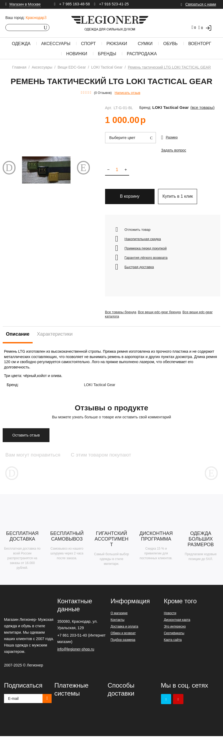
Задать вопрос (173, 152)
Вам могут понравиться (40, 458)
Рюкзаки (116, 43)
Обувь (170, 43)
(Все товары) (191, 108)
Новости (170, 619)
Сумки (145, 43)
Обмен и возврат (123, 639)
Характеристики (54, 337)
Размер (172, 137)
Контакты (117, 626)
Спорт (88, 43)
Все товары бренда (120, 316)
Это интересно (175, 632)
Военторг (199, 43)
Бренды (107, 53)
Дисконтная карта (177, 626)
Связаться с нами (200, 4)
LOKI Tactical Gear (166, 108)
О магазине (119, 619)
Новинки (76, 53)
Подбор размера (122, 646)
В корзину (130, 200)
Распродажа (142, 53)
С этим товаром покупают (129, 458)
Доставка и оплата (124, 632)
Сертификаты (174, 639)
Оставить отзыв (26, 439)
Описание (17, 337)
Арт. (108, 108)
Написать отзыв (127, 93)
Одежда (21, 43)
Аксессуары (55, 43)
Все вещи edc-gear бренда (162, 316)
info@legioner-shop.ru (75, 655)
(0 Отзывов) (103, 93)
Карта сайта (173, 646)
